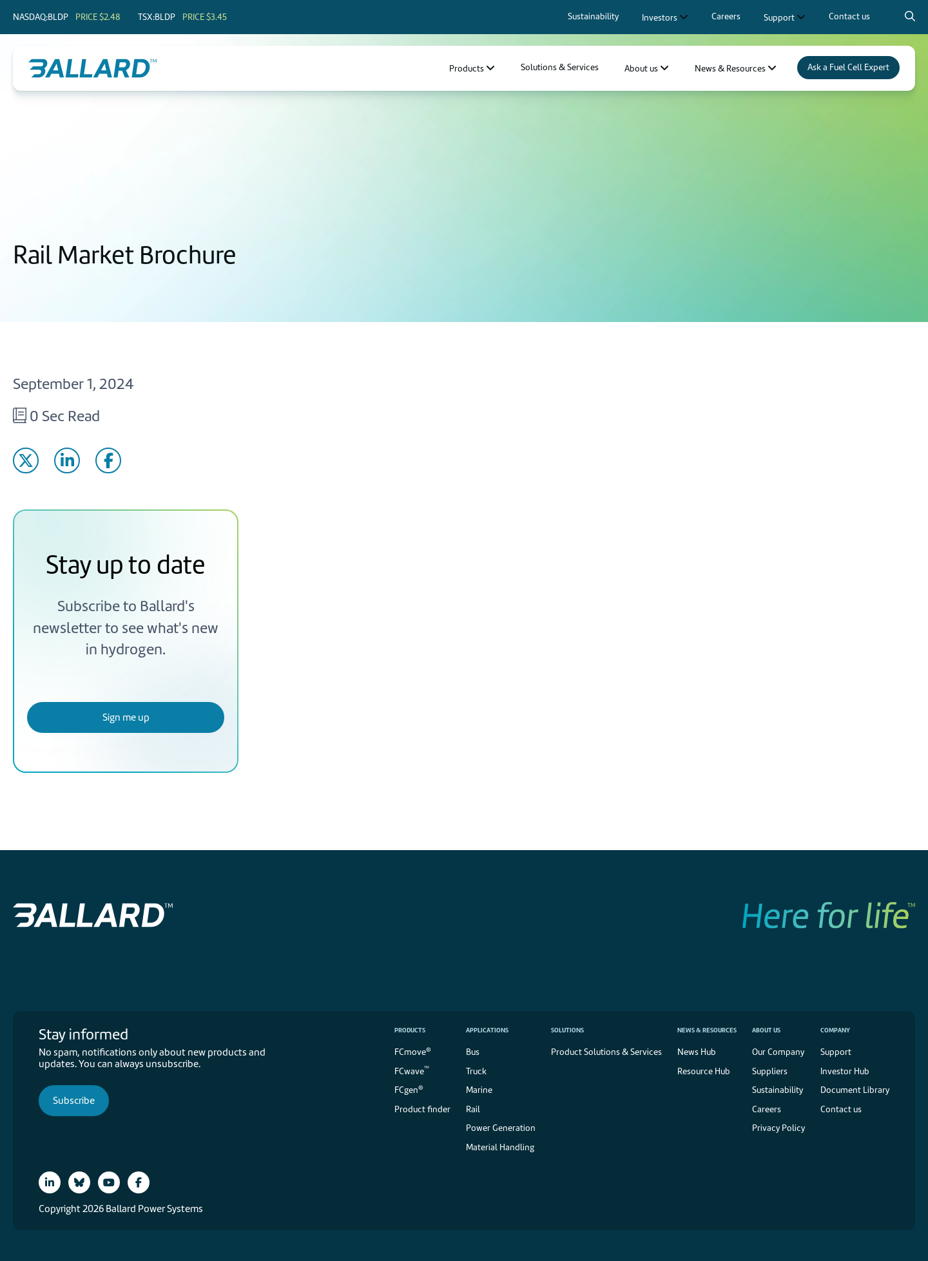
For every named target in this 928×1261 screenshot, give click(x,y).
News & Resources (707, 1030)
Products (409, 1030)
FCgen (408, 1089)
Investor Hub (844, 1071)
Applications (487, 1030)
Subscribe (74, 1100)
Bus (472, 1052)
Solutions (567, 1030)
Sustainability (777, 1090)
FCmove (412, 1051)
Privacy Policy (778, 1128)
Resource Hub (703, 1071)
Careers (766, 1109)
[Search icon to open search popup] (910, 16)
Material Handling (500, 1147)
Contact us (841, 1109)
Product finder (422, 1109)
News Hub (696, 1052)
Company (835, 1030)
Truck (476, 1071)
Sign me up (126, 717)
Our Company (778, 1052)
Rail (473, 1109)
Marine (479, 1090)
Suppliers (770, 1071)
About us (766, 1030)
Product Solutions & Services (606, 1052)
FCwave (411, 1070)
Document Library (854, 1090)
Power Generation (501, 1128)
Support (835, 1052)
